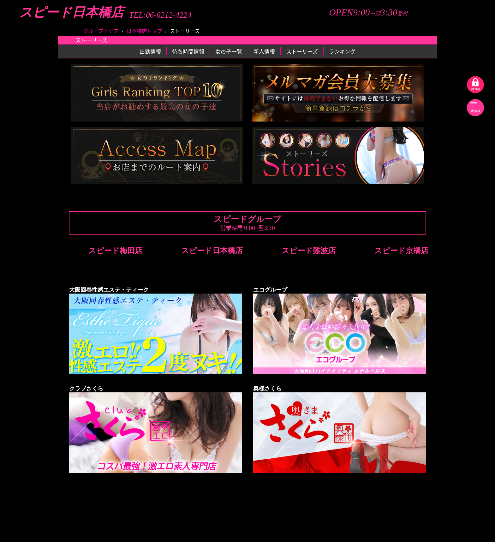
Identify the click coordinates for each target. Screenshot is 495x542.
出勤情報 (150, 51)
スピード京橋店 (401, 250)
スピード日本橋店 (71, 12)
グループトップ (100, 30)
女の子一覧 (228, 51)
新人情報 (264, 51)
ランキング (342, 51)
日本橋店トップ (144, 30)
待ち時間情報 (188, 51)
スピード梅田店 (115, 250)
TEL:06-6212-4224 (160, 15)
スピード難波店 (309, 250)
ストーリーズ (302, 51)
